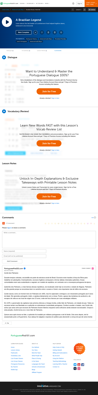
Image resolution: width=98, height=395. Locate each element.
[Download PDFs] (55, 32)
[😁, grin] (52, 224)
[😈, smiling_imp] (87, 224)
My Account (56, 355)
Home (12, 347)
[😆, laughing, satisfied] (65, 224)
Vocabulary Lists (16, 355)
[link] (84, 9)
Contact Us (56, 367)
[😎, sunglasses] (58, 224)
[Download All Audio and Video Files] (61, 32)
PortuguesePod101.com (61, 389)
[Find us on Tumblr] (75, 368)
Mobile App (14, 369)
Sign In (80, 3)
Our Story (35, 350)
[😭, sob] (74, 224)
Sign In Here (55, 98)
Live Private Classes (17, 358)
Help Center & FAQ (58, 347)
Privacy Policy (72, 389)
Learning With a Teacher (60, 364)
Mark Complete (23, 32)
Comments (57, 50)
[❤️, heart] (91, 224)
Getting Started (57, 350)
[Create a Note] (48, 32)
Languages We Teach (38, 364)
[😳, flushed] (48, 224)
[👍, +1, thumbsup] (94, 224)
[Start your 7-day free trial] (79, 349)
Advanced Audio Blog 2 (36, 41)
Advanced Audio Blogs (18, 9)
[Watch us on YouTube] (78, 364)
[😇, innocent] (78, 224)
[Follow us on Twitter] (75, 364)
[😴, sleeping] (81, 224)
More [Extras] (46, 3)
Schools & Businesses (38, 367)
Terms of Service (68, 391)
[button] (73, 3)
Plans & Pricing (36, 358)
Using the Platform (58, 358)
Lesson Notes (41, 50)
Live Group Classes (17, 361)
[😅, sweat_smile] (68, 224)
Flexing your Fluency (31, 39)
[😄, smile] (45, 224)
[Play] (4, 111)
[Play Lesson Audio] (7, 22)
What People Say (37, 355)
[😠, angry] (61, 224)
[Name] (24, 251)
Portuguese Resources (17, 364)
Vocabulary (30, 3)
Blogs (33, 369)
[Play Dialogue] (4, 57)
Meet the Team (36, 353)
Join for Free (49, 91)
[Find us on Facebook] (82, 364)
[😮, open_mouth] (84, 224)
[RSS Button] (3, 223)
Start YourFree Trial (91, 3)
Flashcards (14, 353)
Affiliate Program (37, 372)
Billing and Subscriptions (60, 353)
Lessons (22, 3)
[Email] (24, 256)
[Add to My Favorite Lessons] (42, 32)
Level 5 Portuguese (22, 41)
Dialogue (9, 50)
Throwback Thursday (60, 39)
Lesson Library (5, 9)
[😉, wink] (71, 224)
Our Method (35, 347)
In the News (35, 361)
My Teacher (39, 3)
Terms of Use (82, 389)
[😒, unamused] (55, 224)
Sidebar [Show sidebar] (93, 9)
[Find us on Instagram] (78, 368)
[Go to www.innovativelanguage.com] (49, 385)
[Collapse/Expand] (49, 217)
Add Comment (12, 261)
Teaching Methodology (59, 361)
